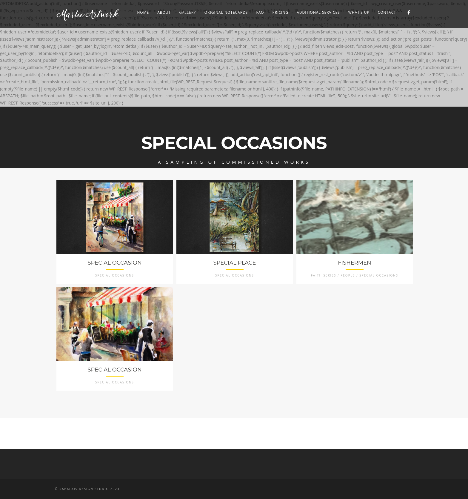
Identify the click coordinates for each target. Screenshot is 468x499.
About (164, 12)
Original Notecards (226, 12)
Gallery (187, 12)
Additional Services (318, 12)
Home (143, 12)
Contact (387, 12)
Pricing (281, 12)
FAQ (260, 12)
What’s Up (359, 12)
